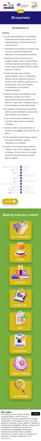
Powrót (8, 201)
